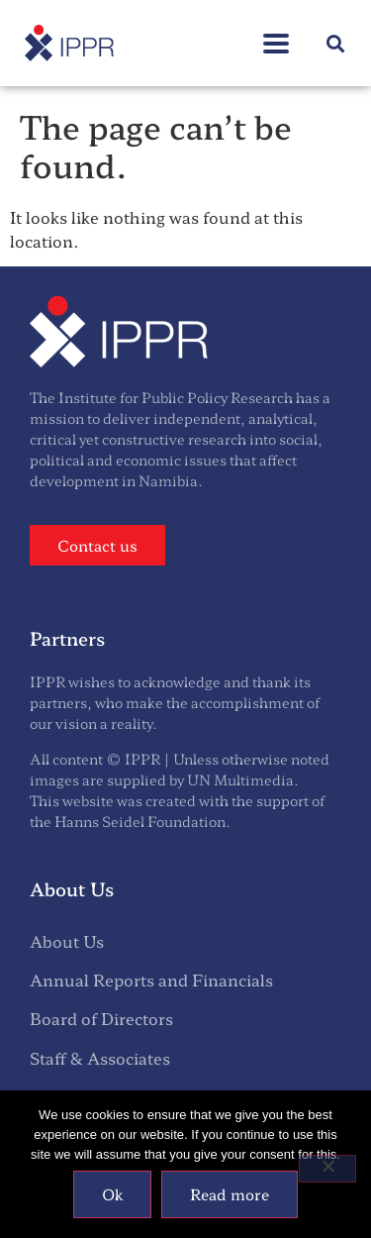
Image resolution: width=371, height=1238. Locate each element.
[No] (327, 1169)
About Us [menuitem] (67, 941)
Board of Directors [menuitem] (101, 1018)
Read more (229, 1194)
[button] (335, 43)
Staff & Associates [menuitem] (100, 1058)
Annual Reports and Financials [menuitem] (151, 979)
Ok (112, 1194)
